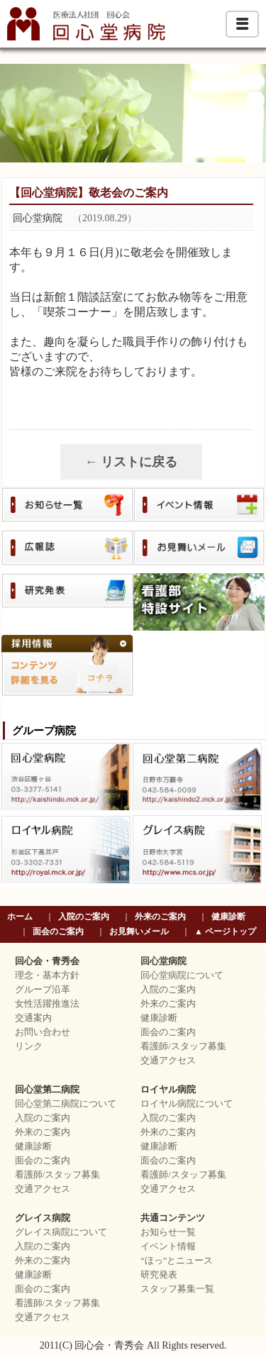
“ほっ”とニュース (176, 1261)
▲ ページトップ (225, 931)
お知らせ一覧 (168, 1232)
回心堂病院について (181, 975)
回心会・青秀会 (47, 961)
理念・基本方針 (47, 975)
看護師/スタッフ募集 (183, 1046)
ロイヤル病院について (186, 1104)
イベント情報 (168, 1246)
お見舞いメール (139, 931)
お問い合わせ (42, 1032)
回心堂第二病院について (65, 1104)
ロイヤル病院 (168, 1090)
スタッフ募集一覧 (177, 1289)
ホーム (20, 917)
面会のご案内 (58, 931)
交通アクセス (168, 1061)
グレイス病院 (42, 1218)
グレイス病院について (61, 1232)
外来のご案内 (160, 917)
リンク (29, 1046)
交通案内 (33, 1018)
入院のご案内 (83, 917)
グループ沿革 (42, 990)
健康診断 (228, 917)
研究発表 (158, 1275)
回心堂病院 (163, 961)
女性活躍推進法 (47, 1004)
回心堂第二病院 (47, 1090)
